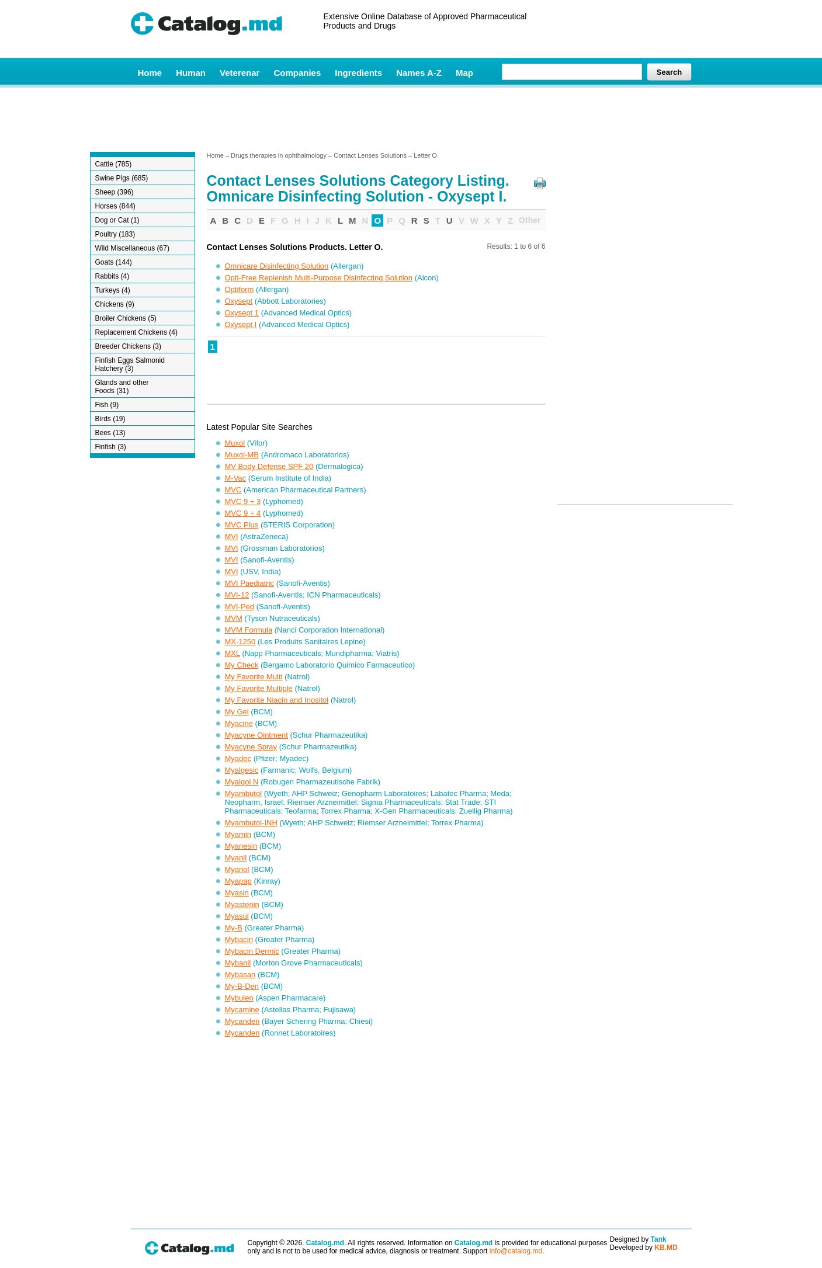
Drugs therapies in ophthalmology (279, 155)
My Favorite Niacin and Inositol (277, 700)
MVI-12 (237, 594)
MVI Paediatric (250, 583)
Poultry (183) (115, 234)
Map (464, 73)
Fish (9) (107, 405)
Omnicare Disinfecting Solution (277, 266)
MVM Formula (249, 630)
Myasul (237, 916)
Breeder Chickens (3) (128, 346)
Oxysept (239, 301)
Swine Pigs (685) (121, 178)
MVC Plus (242, 524)
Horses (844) (115, 206)
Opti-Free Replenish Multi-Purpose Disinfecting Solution (319, 277)
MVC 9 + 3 (243, 501)
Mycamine (242, 1009)
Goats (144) (113, 262)
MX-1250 (240, 641)
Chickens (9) (114, 304)
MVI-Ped (240, 606)
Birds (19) (110, 419)
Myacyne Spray (251, 746)
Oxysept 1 (242, 312)
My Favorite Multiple (259, 688)
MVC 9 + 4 (243, 513)
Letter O (425, 155)
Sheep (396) (114, 192)
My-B (233, 927)
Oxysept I (241, 324)
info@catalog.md (516, 1251)
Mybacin (239, 939)
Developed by (644, 1247)
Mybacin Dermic (252, 951)
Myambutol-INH (251, 822)
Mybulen (239, 997)
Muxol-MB (242, 454)
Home (150, 73)
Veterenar (239, 73)
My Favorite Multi (254, 676)
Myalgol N (242, 781)
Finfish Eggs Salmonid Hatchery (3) (130, 364)
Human (191, 73)
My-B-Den (242, 986)
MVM (233, 618)
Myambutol (243, 793)
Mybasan (240, 974)
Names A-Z (419, 73)
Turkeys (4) (112, 290)
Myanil (236, 857)
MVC (233, 489)
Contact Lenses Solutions (370, 155)
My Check (242, 665)
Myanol (237, 869)
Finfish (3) (110, 447)
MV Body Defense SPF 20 (269, 466)
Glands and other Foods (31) (122, 386)
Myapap (238, 881)
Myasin (237, 892)
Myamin (238, 834)
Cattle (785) (113, 164)
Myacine (239, 723)
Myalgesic (242, 770)
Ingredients (358, 73)
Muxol (235, 443)
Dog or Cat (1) (117, 220)
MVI (231, 536)
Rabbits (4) (112, 276)
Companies (297, 73)
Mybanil (238, 962)
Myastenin (242, 904)
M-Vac (236, 478)
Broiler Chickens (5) (126, 318)
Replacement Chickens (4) (136, 332)
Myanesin (241, 846)
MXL (232, 653)
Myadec (238, 758)
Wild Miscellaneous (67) (132, 248)
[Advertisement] (410, 118)
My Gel (237, 711)
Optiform (239, 289)
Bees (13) (110, 433)
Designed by (638, 1239)
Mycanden (242, 1021)
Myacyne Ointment (256, 735)
